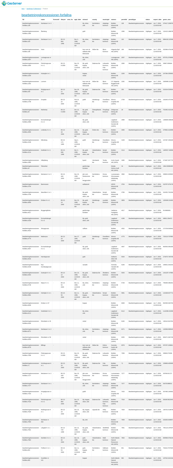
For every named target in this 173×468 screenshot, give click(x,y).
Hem (23, 9)
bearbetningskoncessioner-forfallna (46, 15)
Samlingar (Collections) (33, 9)
